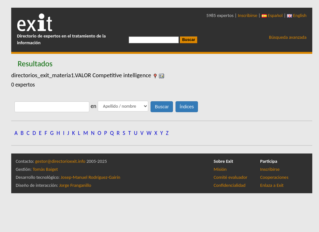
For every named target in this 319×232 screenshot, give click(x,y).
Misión (220, 169)
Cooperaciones (274, 177)
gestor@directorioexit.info (60, 161)
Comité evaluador (230, 177)
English (297, 15)
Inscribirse (248, 15)
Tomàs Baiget (45, 169)
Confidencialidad (229, 185)
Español (272, 15)
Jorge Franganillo (75, 185)
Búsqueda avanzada (288, 37)
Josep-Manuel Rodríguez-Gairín (90, 177)
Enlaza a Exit (271, 185)
